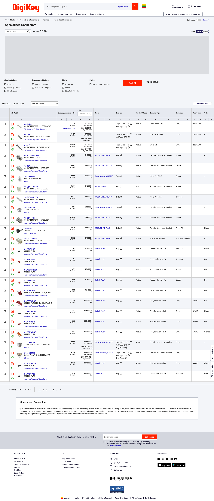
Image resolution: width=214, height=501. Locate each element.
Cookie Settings (150, 498)
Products (49, 14)
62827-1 (28, 145)
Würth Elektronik (30, 233)
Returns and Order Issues (71, 467)
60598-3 (28, 124)
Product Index (10, 20)
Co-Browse (116, 470)
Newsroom (18, 476)
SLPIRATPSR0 (30, 270)
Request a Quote (97, 14)
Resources (80, 14)
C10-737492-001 (31, 156)
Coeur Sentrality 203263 (104, 176)
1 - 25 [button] (12, 104)
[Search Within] (16, 31)
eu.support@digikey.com (121, 466)
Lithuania (65, 498)
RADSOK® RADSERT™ (103, 155)
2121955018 (29, 342)
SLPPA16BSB (30, 311)
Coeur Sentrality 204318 (104, 207)
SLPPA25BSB (30, 364)
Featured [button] (38, 104)
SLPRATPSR (29, 259)
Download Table (202, 104)
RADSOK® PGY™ (101, 186)
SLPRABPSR (29, 280)
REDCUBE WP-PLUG (102, 228)
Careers (17, 467)
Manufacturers (64, 14)
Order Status (66, 461)
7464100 (28, 228)
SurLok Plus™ (100, 249)
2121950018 (29, 353)
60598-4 (28, 135)
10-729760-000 (31, 187)
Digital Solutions (20, 473)
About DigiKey (19, 459)
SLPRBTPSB (29, 374)
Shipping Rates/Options (70, 464)
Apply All (132, 83)
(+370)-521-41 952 (119, 463)
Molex (26, 181)
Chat (114, 459)
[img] (26, 8)
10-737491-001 (31, 166)
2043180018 (29, 208)
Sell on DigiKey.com (21, 464)
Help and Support (68, 459)
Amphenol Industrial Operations (35, 161)
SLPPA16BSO (30, 332)
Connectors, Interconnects (29, 20)
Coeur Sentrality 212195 (104, 342)
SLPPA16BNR (30, 301)
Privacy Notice (115, 446)
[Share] (206, 20)
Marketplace (18, 461)
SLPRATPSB (29, 249)
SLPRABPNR (29, 291)
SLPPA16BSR (30, 322)
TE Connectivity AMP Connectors (36, 129)
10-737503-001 (31, 239)
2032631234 (29, 176)
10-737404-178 (31, 197)
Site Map (17, 470)
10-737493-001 (31, 218)
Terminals (46, 20)
